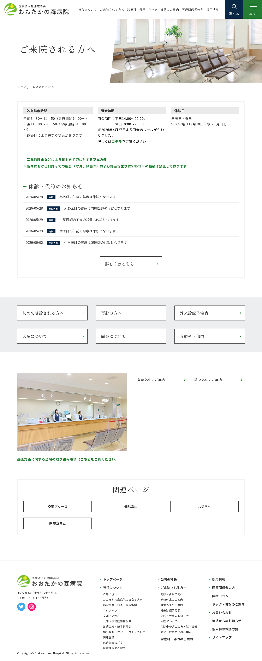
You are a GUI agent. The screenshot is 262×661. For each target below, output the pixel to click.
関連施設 (108, 637)
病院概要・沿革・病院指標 (120, 605)
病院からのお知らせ (227, 621)
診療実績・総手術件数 (117, 626)
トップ (21, 87)
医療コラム (57, 523)
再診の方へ (111, 313)
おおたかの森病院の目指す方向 (123, 600)
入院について (34, 336)
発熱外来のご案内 (151, 379)
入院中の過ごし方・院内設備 (179, 626)
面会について (113, 336)
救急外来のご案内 (208, 379)
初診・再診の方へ (172, 594)
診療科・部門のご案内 (177, 639)
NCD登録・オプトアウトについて (124, 632)
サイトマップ (222, 637)
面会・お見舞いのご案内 (176, 632)
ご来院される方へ (112, 9)
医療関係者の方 (192, 9)
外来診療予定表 (194, 313)
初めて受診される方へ (43, 313)
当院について (87, 9)
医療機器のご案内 (114, 648)
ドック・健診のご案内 (164, 9)
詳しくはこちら (119, 264)
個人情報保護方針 (225, 629)
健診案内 (131, 506)
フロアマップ (111, 610)
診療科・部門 (136, 9)
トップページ (113, 579)
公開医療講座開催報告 (117, 621)
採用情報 (212, 9)
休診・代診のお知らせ (175, 616)
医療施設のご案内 (114, 643)
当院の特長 (169, 579)
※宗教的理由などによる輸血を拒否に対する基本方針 (65, 159)
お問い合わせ (222, 612)
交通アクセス (57, 506)
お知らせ (204, 506)
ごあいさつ (110, 594)
